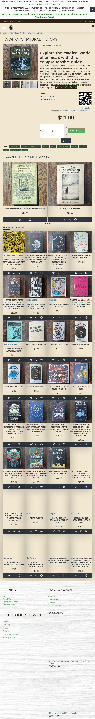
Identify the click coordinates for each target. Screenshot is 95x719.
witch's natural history (19, 150)
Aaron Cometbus (33, 300)
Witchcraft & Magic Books (14, 33)
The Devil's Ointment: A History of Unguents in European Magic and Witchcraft (36, 259)
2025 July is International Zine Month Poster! (36, 564)
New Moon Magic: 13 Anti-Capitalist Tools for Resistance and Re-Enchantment (36, 428)
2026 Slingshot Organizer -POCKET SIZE (14, 563)
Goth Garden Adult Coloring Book (59, 388)
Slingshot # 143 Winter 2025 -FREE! (58, 305)
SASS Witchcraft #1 (36, 387)
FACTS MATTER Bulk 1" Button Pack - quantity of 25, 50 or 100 (14, 262)
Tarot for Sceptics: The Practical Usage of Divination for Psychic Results (36, 475)
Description (45, 45)
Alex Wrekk (31, 558)
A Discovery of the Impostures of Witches (25, 209)
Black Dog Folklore (70, 209)
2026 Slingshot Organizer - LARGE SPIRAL (81, 520)
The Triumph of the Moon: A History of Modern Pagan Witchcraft (14, 517)
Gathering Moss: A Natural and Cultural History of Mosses (58, 560)
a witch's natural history (30, 146)
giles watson (14, 146)
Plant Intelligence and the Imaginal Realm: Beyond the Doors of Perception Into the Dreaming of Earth (81, 562)
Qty (41, 130)
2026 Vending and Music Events (63, 713)
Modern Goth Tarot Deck (81, 388)
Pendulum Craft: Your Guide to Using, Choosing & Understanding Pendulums (58, 260)
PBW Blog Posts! (55, 613)
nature (45, 146)
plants (74, 146)
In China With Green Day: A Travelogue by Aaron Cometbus (36, 306)
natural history (64, 146)
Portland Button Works (13, 255)
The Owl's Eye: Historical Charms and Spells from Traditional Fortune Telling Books (14, 429)
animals (83, 146)
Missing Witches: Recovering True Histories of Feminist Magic (59, 428)
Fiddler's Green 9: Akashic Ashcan (13, 350)
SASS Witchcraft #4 (58, 345)
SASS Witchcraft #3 (81, 345)
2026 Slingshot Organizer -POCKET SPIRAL (59, 520)
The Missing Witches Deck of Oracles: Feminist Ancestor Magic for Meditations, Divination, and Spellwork (81, 430)
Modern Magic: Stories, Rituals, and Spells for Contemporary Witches (81, 303)
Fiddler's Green (10, 344)
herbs (6, 150)
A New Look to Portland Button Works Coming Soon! (69, 662)
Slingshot (52, 300)
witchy (53, 146)
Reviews (57, 45)
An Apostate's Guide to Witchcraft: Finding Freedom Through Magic (14, 475)
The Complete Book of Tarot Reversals (81, 257)
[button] (17, 79)
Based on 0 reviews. (69, 111)
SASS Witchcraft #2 (14, 387)
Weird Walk (31, 513)
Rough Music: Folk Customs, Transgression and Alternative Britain (81, 475)
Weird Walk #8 (36, 518)
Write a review (86, 111)
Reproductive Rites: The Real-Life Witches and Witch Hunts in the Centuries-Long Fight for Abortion (14, 304)
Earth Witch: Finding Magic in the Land (58, 473)
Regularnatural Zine (36, 345)
